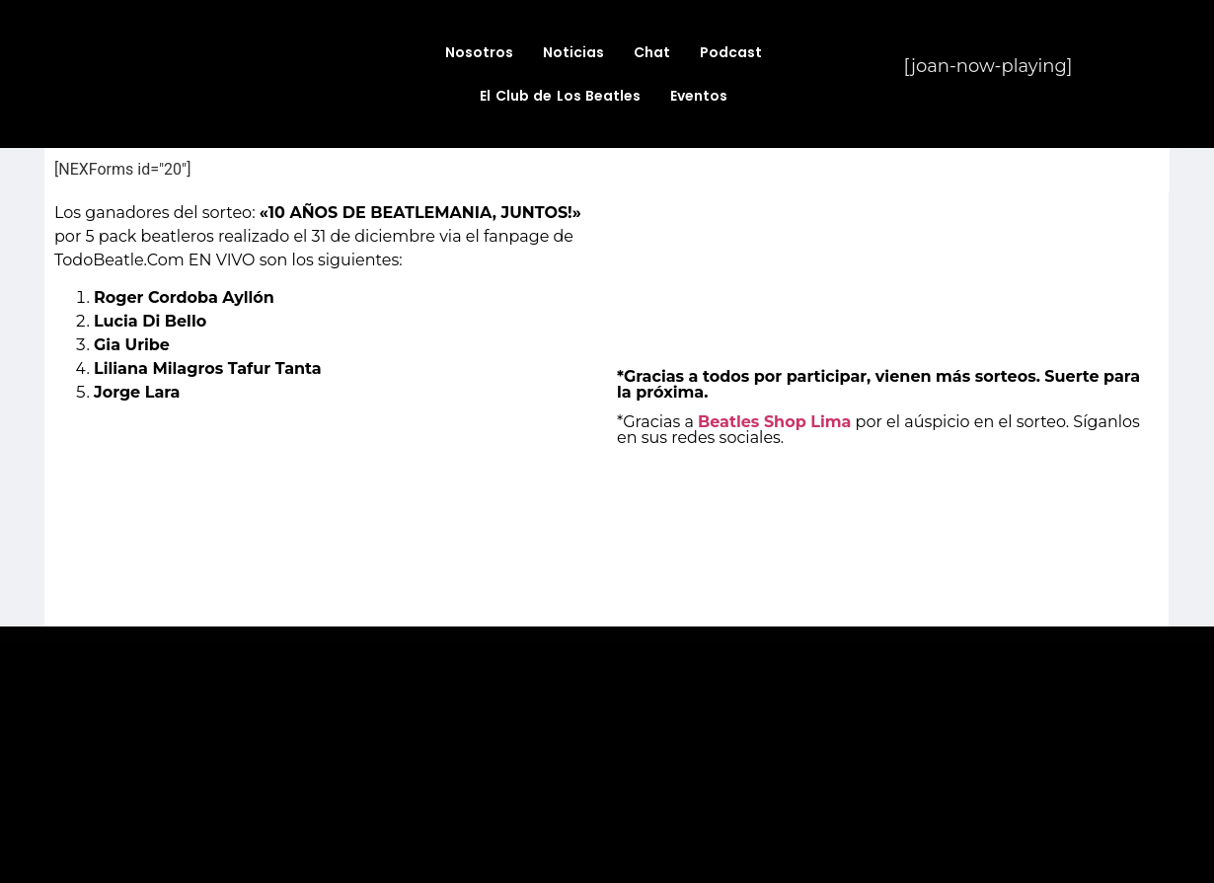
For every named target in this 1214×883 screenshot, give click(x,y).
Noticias (573, 52)
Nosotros (479, 52)
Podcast (731, 52)
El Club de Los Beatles (560, 96)
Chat (652, 52)
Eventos (698, 96)
